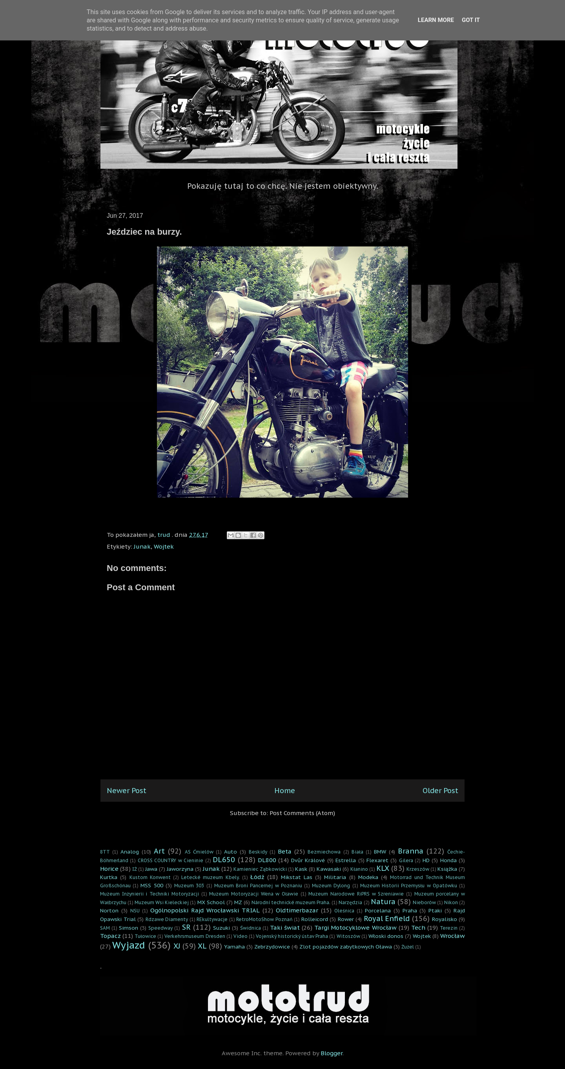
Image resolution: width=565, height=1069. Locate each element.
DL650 (224, 859)
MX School (211, 902)
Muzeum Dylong (331, 885)
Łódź (257, 877)
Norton (109, 910)
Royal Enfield (387, 918)
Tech (418, 927)
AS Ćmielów (199, 852)
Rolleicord (314, 919)
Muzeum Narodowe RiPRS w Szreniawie (356, 894)
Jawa (151, 868)
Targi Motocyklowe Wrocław (355, 927)
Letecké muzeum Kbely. (210, 877)
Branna (410, 851)
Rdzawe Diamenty (167, 919)
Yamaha (234, 946)
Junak (142, 546)
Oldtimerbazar (297, 910)
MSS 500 (151, 885)
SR (186, 927)
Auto (230, 851)
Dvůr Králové (308, 860)
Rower (346, 919)
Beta (285, 851)
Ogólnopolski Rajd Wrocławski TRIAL (205, 910)
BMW (380, 851)
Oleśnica (344, 911)
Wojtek (164, 546)
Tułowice (145, 936)
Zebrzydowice (272, 946)
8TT (105, 852)
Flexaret (377, 860)
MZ (238, 902)
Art (159, 851)
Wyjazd (128, 945)
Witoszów (348, 936)
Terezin (448, 928)
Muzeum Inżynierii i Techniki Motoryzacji (149, 894)
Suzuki (221, 927)
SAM (105, 928)
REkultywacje (212, 919)
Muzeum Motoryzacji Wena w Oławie (253, 894)
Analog (129, 851)
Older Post (440, 790)
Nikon (451, 902)
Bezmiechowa (324, 852)
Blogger (332, 1053)
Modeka (368, 877)
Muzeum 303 (189, 885)
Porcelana (378, 910)
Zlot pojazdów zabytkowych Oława (345, 946)
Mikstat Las (296, 877)
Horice (109, 868)
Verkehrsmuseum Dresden (194, 936)
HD (426, 860)
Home (284, 790)
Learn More (436, 20)
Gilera (406, 860)
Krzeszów (417, 869)
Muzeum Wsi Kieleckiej (162, 902)
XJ (176, 945)
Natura (383, 901)
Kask (301, 868)
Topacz (110, 935)
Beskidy (258, 852)
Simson (128, 927)
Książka (447, 868)
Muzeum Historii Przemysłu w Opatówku (408, 885)
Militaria (335, 877)
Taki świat (285, 927)
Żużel (407, 947)
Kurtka (108, 877)
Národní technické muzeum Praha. (291, 902)
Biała (357, 852)
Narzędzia (350, 902)
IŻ (134, 869)
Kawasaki (329, 868)
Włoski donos (385, 935)
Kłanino (359, 869)
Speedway (160, 928)
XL (202, 945)
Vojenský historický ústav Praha (292, 936)
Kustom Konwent (150, 877)
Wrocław (452, 935)
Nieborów (424, 902)
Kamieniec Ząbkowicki (259, 869)
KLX (382, 868)
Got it (471, 20)
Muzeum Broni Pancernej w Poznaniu (258, 885)
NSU (135, 911)
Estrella (345, 860)
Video (240, 936)
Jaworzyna (180, 868)
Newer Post (126, 790)
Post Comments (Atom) (302, 813)
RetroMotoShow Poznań (264, 919)
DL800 (267, 860)
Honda (448, 860)
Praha (410, 910)
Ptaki (435, 910)
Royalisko (444, 919)
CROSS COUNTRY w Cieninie (170, 860)
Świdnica (250, 928)
